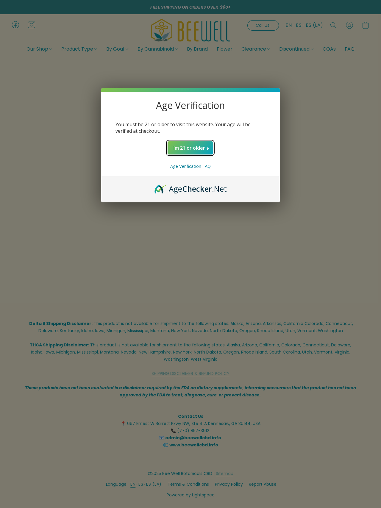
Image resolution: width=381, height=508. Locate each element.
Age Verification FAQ (190, 166)
